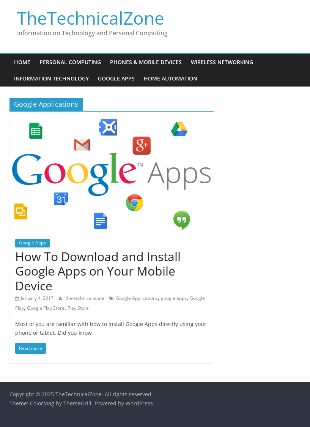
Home (22, 62)
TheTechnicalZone (90, 18)
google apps (174, 298)
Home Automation (170, 78)
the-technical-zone (85, 298)
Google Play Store (46, 308)
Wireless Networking (222, 62)
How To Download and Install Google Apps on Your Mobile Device (98, 271)
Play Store (78, 308)
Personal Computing (70, 62)
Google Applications (137, 298)
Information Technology (51, 78)
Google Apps (116, 78)
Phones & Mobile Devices (146, 62)
